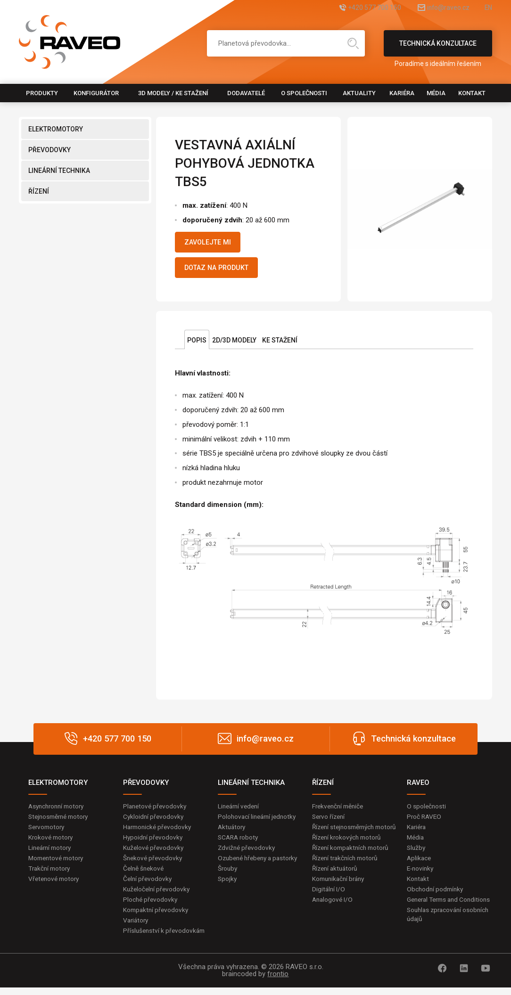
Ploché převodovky (151, 906)
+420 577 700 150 (352, 8)
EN (488, 8)
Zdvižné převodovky (247, 852)
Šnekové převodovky (153, 863)
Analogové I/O (333, 915)
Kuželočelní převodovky (157, 895)
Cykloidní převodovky (154, 820)
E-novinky (421, 874)
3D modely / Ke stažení (173, 93)
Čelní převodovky (148, 885)
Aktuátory (232, 831)
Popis (196, 344)
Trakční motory (50, 874)
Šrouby (228, 883)
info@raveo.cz (437, 8)
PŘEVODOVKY (49, 150)
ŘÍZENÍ (38, 191)
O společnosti (304, 93)
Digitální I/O (329, 904)
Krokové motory (51, 842)
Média (436, 93)
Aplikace (419, 863)
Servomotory (47, 831)
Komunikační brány (340, 893)
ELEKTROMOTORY (55, 129)
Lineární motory (51, 852)
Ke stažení (279, 344)
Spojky (228, 893)
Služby (417, 852)
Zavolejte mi (211, 243)
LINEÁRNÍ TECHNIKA (59, 170)
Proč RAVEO (425, 820)
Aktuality (359, 93)
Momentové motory (58, 863)
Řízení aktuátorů (336, 883)
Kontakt (472, 93)
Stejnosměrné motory (60, 820)
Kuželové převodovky (154, 852)
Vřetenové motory (55, 885)
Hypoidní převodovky (153, 842)
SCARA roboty (239, 842)
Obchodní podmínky (436, 895)
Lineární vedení (240, 810)
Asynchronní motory (58, 810)
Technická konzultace (438, 48)
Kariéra (401, 93)
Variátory (136, 927)
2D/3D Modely (234, 344)
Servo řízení (329, 820)
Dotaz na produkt (221, 270)
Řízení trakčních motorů (347, 872)
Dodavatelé (246, 93)
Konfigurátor (96, 93)
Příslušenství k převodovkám (165, 938)
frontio (277, 981)
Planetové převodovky (156, 810)
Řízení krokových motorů (349, 851)
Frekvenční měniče (339, 810)
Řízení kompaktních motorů (353, 861)
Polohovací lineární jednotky (259, 820)
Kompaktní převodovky (157, 916)
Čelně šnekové (144, 874)
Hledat (353, 43)
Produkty (42, 93)
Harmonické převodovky (159, 831)
